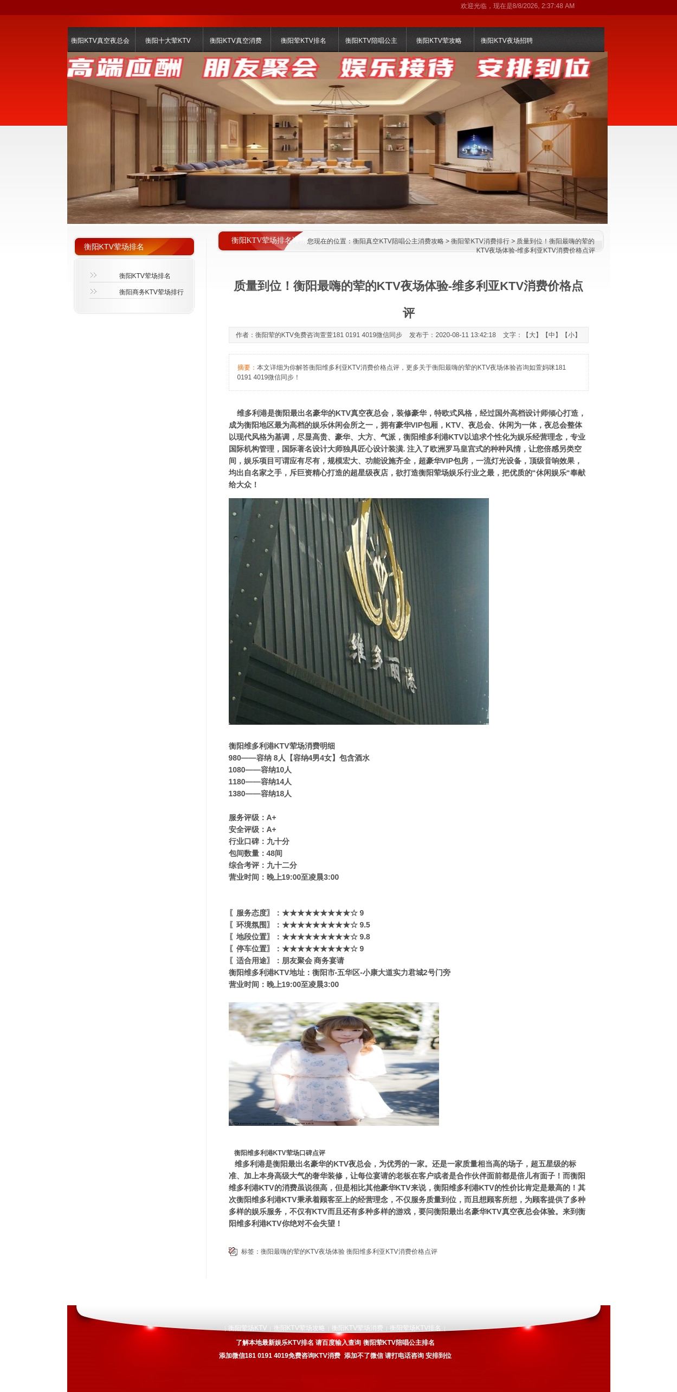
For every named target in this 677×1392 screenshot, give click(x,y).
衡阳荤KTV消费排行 (480, 241)
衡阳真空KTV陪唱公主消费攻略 (398, 241)
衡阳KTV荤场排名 (145, 276)
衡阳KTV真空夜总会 (100, 40)
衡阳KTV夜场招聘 (506, 40)
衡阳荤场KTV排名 (415, 1328)
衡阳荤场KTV (247, 1328)
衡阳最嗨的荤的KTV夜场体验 (303, 1251)
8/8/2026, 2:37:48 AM (544, 6)
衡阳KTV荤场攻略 (299, 1328)
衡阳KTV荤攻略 (438, 40)
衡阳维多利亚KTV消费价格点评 (391, 1251)
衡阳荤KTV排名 (303, 40)
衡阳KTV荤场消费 (357, 1328)
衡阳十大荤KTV (167, 40)
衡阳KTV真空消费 (235, 40)
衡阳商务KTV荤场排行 (151, 292)
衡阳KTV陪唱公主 (371, 40)
